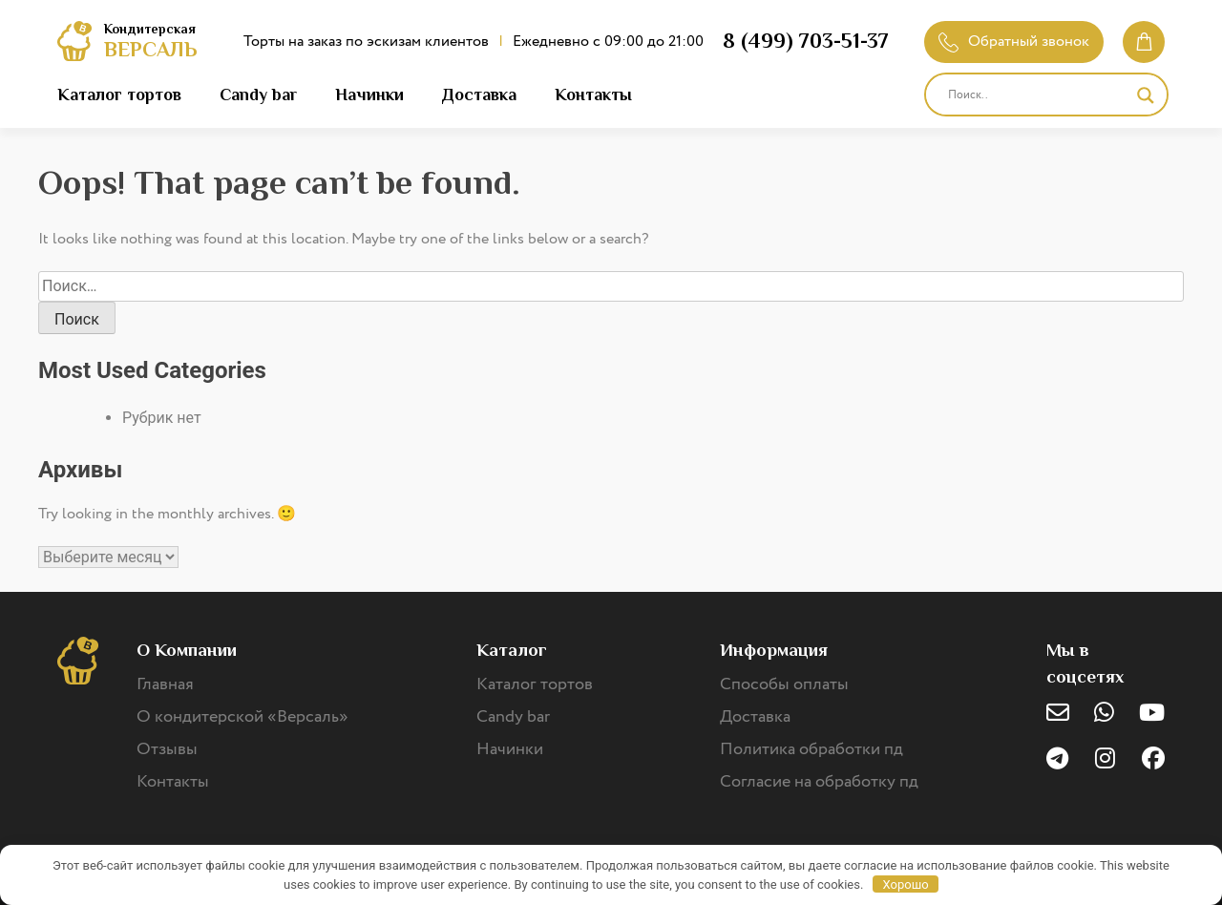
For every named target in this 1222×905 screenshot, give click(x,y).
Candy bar (258, 94)
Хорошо (906, 884)
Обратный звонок (1013, 42)
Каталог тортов (119, 94)
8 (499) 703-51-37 (806, 41)
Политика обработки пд (811, 749)
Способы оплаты (784, 684)
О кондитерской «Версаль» (242, 717)
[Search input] (1037, 95)
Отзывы (167, 749)
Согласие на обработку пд (819, 781)
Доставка (479, 94)
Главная (165, 684)
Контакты (593, 94)
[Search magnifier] (1145, 95)
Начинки (369, 94)
